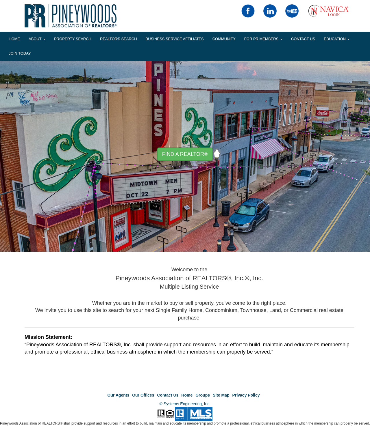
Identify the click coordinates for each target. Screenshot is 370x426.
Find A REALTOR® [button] (185, 154)
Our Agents (118, 395)
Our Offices (143, 395)
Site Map (221, 395)
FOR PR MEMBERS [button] (263, 39)
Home (187, 395)
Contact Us (303, 39)
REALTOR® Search (118, 39)
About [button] (37, 39)
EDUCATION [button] (336, 39)
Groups (202, 395)
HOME (14, 39)
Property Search (72, 39)
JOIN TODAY (20, 53)
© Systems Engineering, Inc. (185, 403)
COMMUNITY (224, 39)
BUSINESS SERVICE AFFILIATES (175, 39)
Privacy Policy (246, 395)
